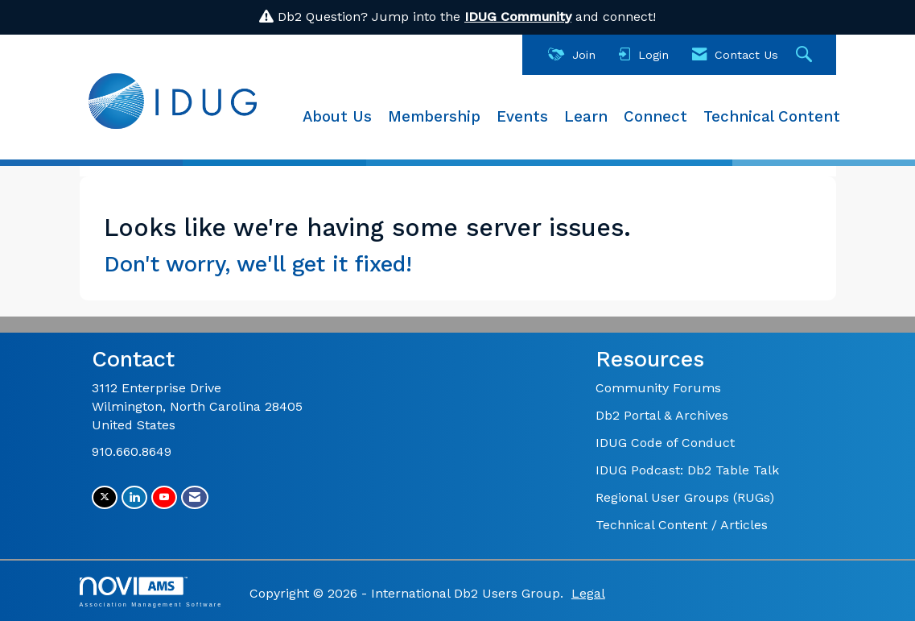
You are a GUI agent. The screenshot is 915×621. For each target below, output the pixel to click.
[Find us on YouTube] (164, 497)
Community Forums (658, 387)
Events (522, 117)
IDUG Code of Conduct (665, 442)
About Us (337, 117)
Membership (434, 117)
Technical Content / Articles (682, 524)
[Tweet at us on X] (104, 497)
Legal (588, 593)
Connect (655, 117)
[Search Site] (806, 55)
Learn (586, 117)
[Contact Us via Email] (194, 497)
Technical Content (771, 117)
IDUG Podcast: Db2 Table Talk (687, 470)
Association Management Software (151, 592)
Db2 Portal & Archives (662, 415)
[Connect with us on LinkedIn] (134, 497)
